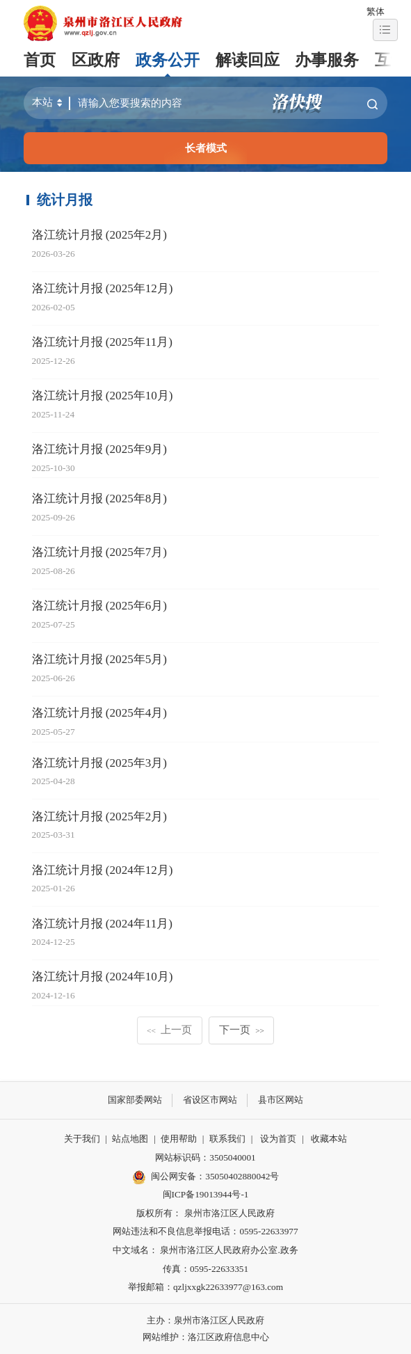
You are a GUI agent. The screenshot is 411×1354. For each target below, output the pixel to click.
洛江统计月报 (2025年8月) (99, 498)
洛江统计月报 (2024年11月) (102, 923)
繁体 (375, 11)
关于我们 (82, 1138)
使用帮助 (179, 1138)
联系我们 (227, 1138)
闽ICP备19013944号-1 (206, 1194)
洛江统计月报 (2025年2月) (99, 234)
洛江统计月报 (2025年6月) (99, 605)
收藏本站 (329, 1138)
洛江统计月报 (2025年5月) (99, 659)
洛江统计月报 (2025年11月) (102, 342)
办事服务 (327, 60)
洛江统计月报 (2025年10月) (102, 395)
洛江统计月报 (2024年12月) (102, 870)
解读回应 (248, 60)
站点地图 (130, 1138)
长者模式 (206, 148)
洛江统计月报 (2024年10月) (102, 976)
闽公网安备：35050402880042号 (206, 1177)
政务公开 (168, 60)
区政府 (96, 60)
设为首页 (278, 1138)
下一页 (241, 1029)
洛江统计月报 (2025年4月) (99, 712)
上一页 (169, 1029)
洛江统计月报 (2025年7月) (99, 552)
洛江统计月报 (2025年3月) (99, 763)
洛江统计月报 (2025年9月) (99, 449)
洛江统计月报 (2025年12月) (102, 288)
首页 (40, 60)
